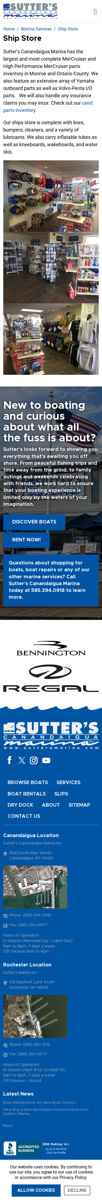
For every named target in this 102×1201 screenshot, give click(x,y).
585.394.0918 (48, 590)
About (51, 805)
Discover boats (34, 522)
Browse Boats (28, 782)
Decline (77, 1190)
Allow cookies (36, 1190)
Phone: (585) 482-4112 (30, 1045)
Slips (61, 794)
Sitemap (79, 805)
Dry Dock (20, 805)
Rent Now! (26, 540)
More (8, 1126)
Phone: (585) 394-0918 (30, 915)
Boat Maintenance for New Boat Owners (39, 1103)
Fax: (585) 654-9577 (28, 1054)
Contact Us (24, 816)
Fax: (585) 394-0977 (28, 925)
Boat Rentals (27, 794)
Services (69, 782)
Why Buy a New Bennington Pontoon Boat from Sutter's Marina (46, 1112)
